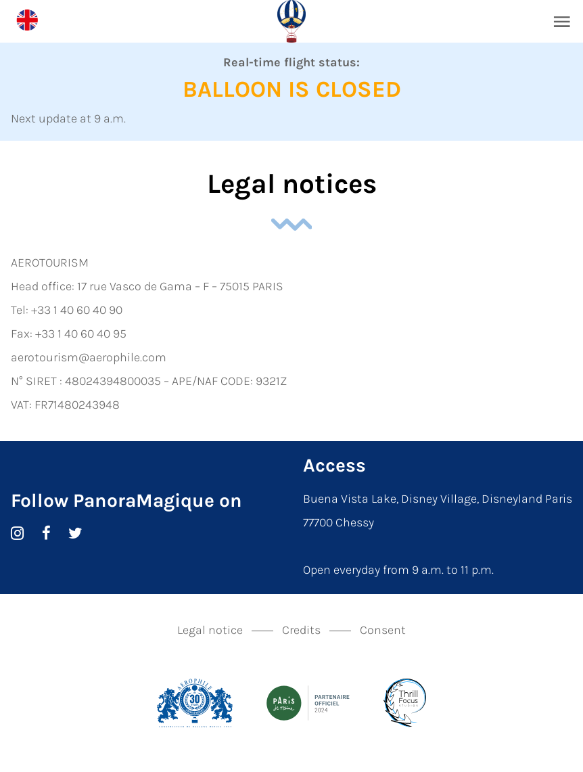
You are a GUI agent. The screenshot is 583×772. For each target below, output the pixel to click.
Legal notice (210, 629)
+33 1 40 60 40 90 (76, 309)
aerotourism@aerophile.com (88, 357)
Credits (301, 629)
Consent (383, 629)
